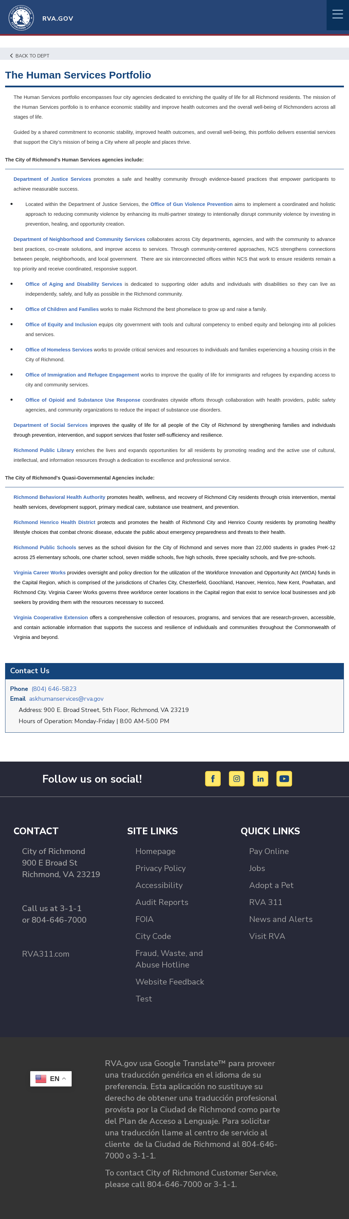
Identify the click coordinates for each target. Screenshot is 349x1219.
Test (143, 998)
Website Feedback (169, 981)
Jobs (257, 868)
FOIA (144, 918)
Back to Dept (30, 55)
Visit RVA (267, 935)
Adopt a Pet (271, 885)
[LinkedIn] (261, 778)
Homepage (155, 851)
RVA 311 (265, 901)
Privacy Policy (160, 868)
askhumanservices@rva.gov (67, 698)
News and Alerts (281, 918)
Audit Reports (161, 901)
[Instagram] (237, 778)
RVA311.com (46, 953)
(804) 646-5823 (54, 688)
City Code (153, 935)
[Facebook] (214, 778)
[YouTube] (284, 778)
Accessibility (159, 885)
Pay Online (269, 851)
